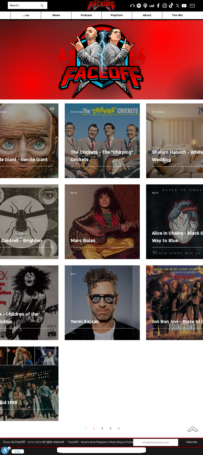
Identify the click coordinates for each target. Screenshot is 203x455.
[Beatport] (132, 6)
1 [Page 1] (94, 428)
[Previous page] (85, 428)
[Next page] (118, 428)
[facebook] (158, 6)
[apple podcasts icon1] (145, 6)
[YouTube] (184, 6)
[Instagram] (165, 6)
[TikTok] (171, 6)
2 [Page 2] (102, 428)
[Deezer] (152, 6)
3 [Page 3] (110, 428)
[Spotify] (139, 6)
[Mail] (192, 5)
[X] (178, 6)
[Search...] (21, 5)
